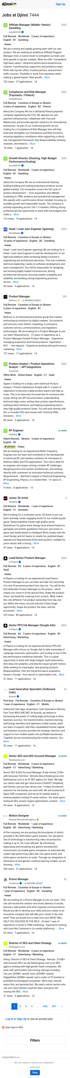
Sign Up (60, 4)
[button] (47, 77)
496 (45, 1006)
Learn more (35, 1067)
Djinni (9, 4)
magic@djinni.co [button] (11, 1057)
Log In (9, 1019)
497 (54, 1006)
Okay (35, 1072)
